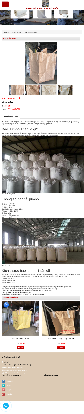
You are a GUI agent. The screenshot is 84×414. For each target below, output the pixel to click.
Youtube (9, 393)
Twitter (8, 384)
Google (8, 388)
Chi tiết (20, 346)
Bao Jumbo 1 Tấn (31, 32)
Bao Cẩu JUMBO (17, 32)
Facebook (9, 380)
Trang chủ (7, 32)
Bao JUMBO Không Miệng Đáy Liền (61, 338)
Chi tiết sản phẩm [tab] (11, 116)
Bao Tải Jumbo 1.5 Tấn (20, 338)
